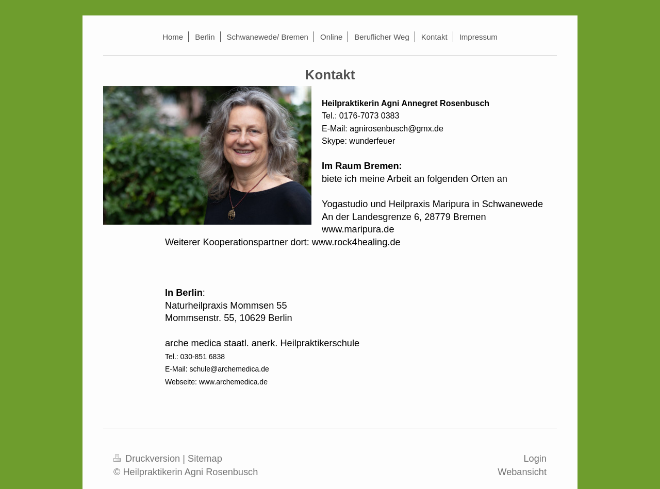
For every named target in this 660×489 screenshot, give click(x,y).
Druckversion (148, 458)
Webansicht (522, 472)
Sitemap (205, 458)
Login (535, 458)
